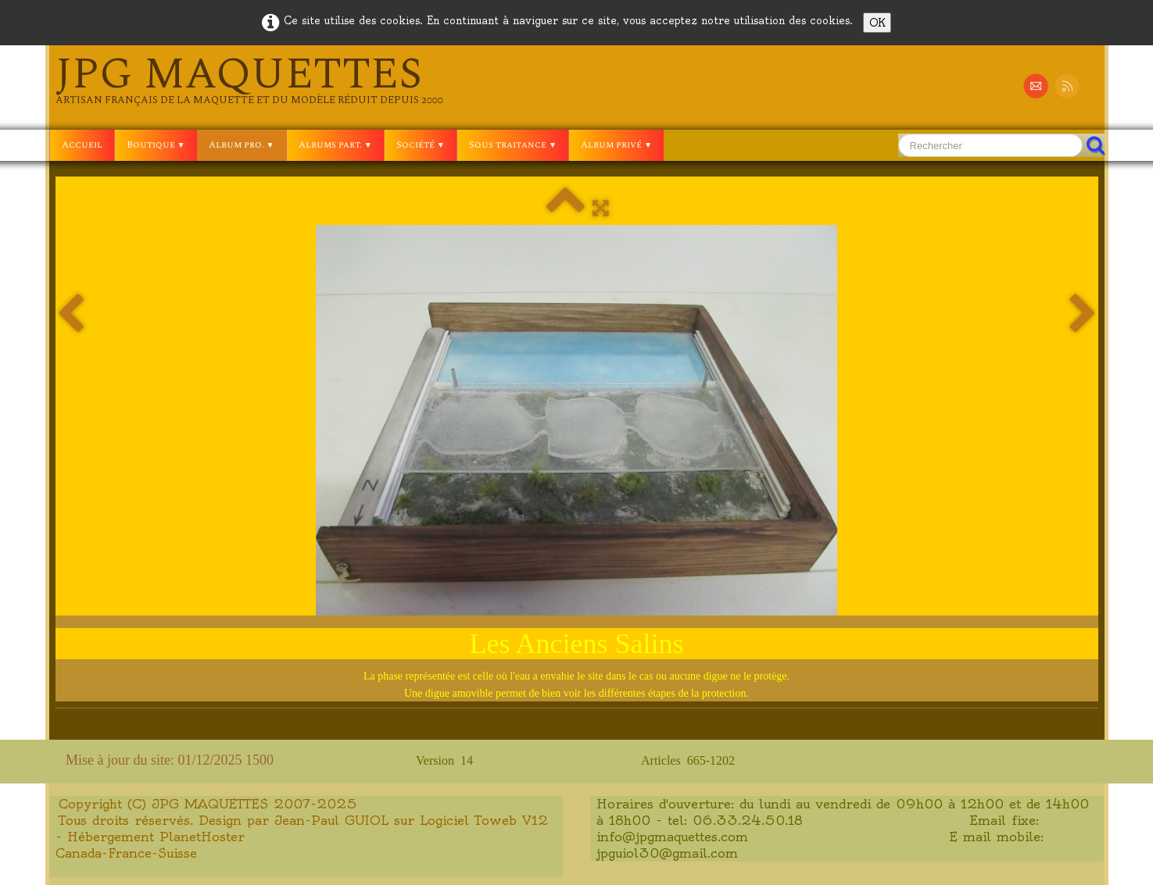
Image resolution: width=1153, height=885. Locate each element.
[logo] (249, 80)
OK (877, 22)
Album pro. (241, 144)
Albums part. (335, 144)
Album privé (616, 144)
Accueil (82, 144)
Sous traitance (513, 144)
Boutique (156, 144)
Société (420, 144)
